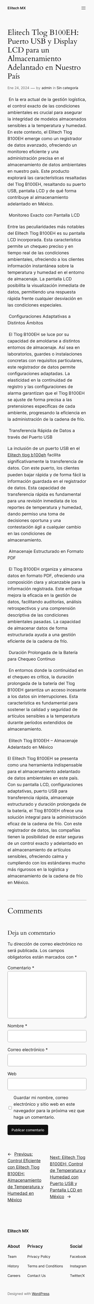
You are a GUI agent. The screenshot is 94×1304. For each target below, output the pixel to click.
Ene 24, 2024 (18, 88)
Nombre (17, 1025)
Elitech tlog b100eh (27, 454)
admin (47, 88)
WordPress (40, 1293)
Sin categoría (67, 88)
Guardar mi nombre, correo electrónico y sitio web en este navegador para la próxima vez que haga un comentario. (49, 1107)
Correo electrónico (28, 1049)
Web (12, 1073)
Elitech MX (17, 8)
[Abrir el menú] (83, 8)
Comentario (21, 967)
